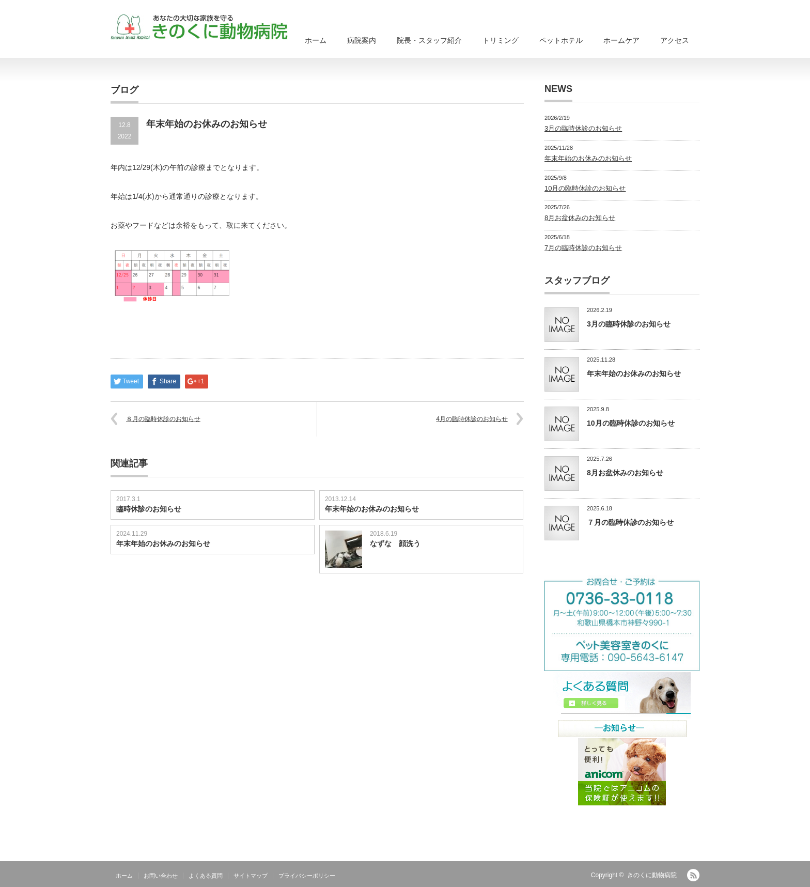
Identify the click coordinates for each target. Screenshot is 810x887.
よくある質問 (206, 876)
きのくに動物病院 (652, 875)
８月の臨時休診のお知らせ (163, 419)
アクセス (674, 40)
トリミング (500, 40)
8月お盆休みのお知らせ (579, 218)
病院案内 (361, 40)
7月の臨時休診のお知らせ (583, 248)
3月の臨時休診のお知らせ (583, 128)
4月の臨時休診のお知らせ (472, 419)
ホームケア (621, 40)
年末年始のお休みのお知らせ (372, 509)
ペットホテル (561, 40)
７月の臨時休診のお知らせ (630, 522)
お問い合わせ (161, 876)
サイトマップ (250, 876)
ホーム (315, 40)
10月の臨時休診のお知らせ (585, 188)
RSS (693, 875)
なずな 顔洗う (395, 543)
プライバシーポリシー (306, 876)
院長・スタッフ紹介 (429, 40)
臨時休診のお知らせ (148, 509)
